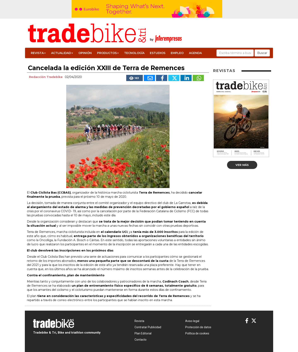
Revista (38, 53)
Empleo (177, 53)
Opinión (85, 53)
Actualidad (62, 53)
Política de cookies (197, 333)
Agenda (195, 53)
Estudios (157, 53)
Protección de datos (198, 327)
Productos (108, 53)
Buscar (262, 53)
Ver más (242, 164)
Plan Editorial (143, 333)
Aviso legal (192, 321)
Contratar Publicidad (148, 327)
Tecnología (134, 53)
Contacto (141, 339)
